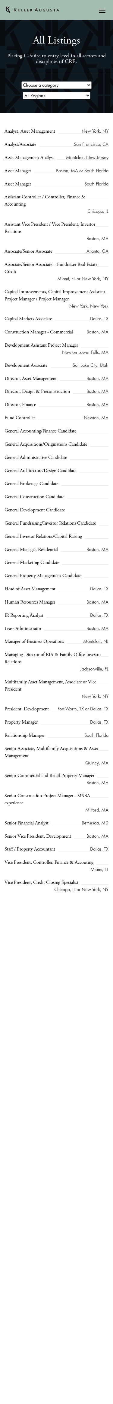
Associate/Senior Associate (28, 251)
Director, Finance (20, 405)
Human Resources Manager (30, 602)
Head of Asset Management (30, 589)
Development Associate (26, 365)
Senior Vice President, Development (38, 836)
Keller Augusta (32, 10)
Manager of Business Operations (34, 641)
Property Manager (21, 722)
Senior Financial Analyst (27, 823)
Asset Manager (18, 171)
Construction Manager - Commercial (39, 332)
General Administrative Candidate (36, 457)
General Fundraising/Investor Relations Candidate (50, 523)
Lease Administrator (23, 628)
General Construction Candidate (34, 497)
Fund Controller (20, 418)
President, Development (27, 709)
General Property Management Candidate (43, 576)
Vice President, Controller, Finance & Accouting (49, 862)
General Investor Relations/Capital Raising (43, 536)
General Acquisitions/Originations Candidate (46, 444)
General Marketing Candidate (32, 562)
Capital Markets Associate (28, 319)
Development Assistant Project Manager (41, 345)
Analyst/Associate (20, 144)
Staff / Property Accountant (30, 849)
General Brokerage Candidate (31, 484)
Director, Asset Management (31, 378)
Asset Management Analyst (29, 158)
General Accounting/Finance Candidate (40, 431)
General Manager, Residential (31, 550)
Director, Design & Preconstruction (37, 391)
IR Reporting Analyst (24, 615)
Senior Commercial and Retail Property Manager (49, 776)
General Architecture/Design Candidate (40, 471)
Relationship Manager (25, 735)
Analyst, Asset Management (30, 131)
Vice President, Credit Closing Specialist (41, 882)
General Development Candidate (35, 510)
